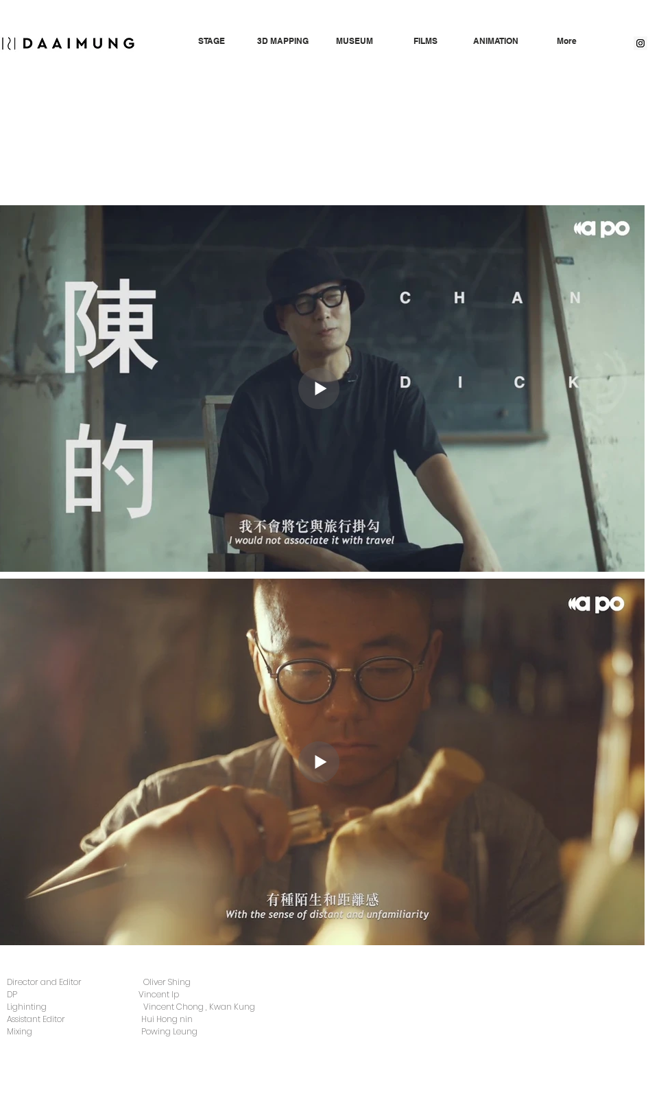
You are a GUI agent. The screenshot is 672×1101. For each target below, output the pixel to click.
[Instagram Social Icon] (640, 43)
